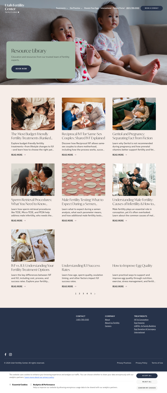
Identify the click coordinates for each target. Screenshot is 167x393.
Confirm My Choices (147, 388)
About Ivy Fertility (112, 323)
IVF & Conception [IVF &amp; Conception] (141, 320)
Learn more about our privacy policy (39, 377)
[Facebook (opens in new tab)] (5, 354)
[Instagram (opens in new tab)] (10, 354)
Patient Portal (118, 8)
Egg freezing (139, 323)
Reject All (146, 382)
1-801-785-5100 (82, 320)
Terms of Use (157, 363)
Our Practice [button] (75, 8)
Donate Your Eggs (91, 8)
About (107, 320)
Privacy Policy (141, 363)
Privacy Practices (124, 363)
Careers (108, 326)
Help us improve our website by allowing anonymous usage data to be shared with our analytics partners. (75, 385)
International (105, 8)
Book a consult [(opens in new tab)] (151, 8)
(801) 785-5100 (132, 8)
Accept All (147, 375)
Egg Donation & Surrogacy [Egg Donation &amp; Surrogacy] (145, 329)
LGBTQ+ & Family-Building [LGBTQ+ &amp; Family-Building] (145, 326)
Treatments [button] (61, 8)
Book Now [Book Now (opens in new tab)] (21, 69)
